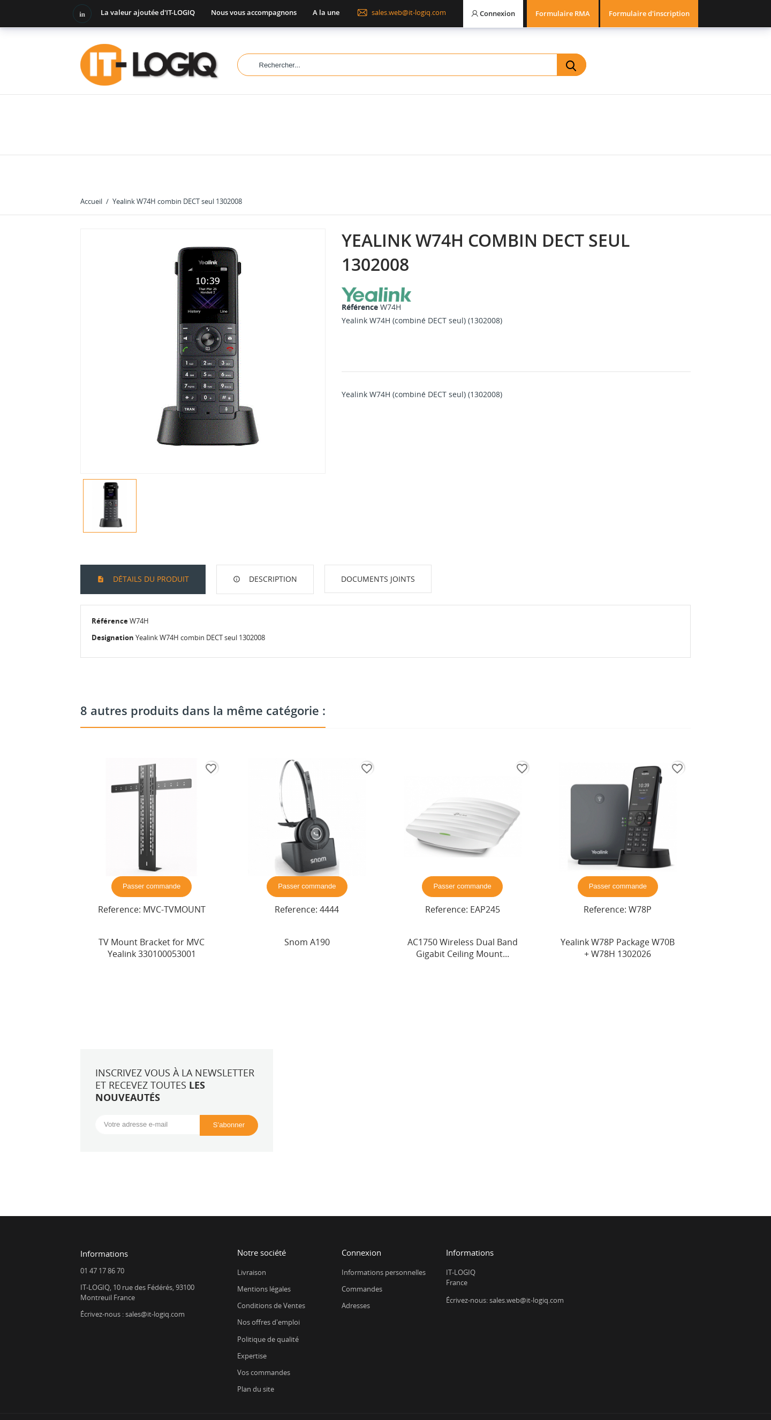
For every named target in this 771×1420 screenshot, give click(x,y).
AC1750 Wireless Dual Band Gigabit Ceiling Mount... (462, 914)
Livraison (251, 1238)
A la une (326, 12)
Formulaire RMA (562, 13)
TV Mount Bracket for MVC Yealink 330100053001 (152, 914)
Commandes (362, 1255)
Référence (360, 273)
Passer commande (151, 852)
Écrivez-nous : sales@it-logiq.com (132, 1280)
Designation (113, 604)
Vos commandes (263, 1338)
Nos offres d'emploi (268, 1288)
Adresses (356, 1272)
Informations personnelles (384, 1238)
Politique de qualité (268, 1305)
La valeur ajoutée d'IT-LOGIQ (148, 12)
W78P (640, 876)
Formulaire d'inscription (649, 13)
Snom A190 (307, 908)
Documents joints (378, 545)
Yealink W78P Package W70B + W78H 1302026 (618, 914)
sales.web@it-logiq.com (401, 12)
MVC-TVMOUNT (174, 876)
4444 (329, 876)
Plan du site (255, 1355)
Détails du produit (150, 545)
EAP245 (485, 876)
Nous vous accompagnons (254, 12)
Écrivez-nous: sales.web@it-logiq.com (505, 1266)
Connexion (361, 1218)
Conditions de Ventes (271, 1272)
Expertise (252, 1322)
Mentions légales (264, 1255)
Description (272, 545)
